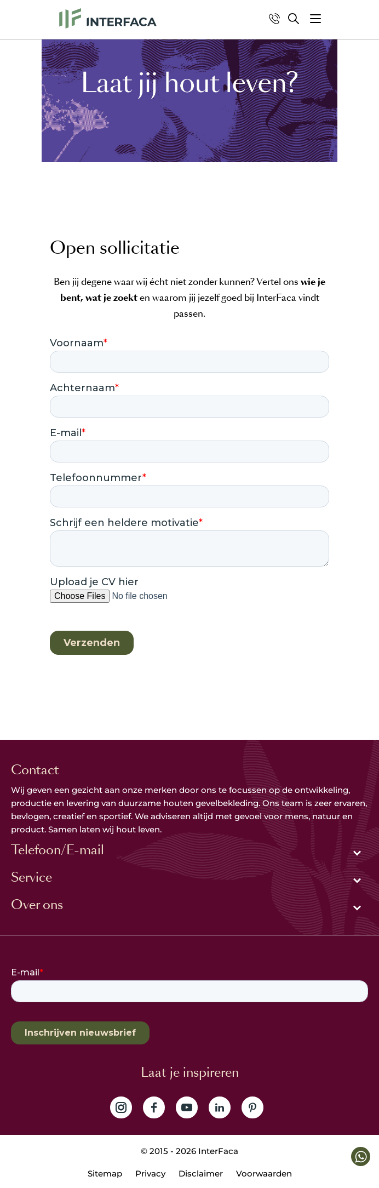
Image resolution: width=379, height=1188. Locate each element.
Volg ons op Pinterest (252, 1107)
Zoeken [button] (293, 19)
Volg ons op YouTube (187, 1107)
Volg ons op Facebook (154, 1107)
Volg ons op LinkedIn (220, 1107)
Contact (35, 770)
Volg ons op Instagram (121, 1107)
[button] (315, 18)
